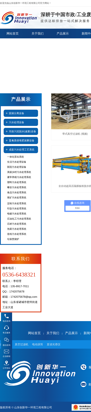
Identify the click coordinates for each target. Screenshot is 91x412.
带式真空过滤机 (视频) (75, 133)
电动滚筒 (37, 344)
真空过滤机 (21, 344)
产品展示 (71, 333)
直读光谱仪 (53, 344)
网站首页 (34, 333)
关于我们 (52, 333)
